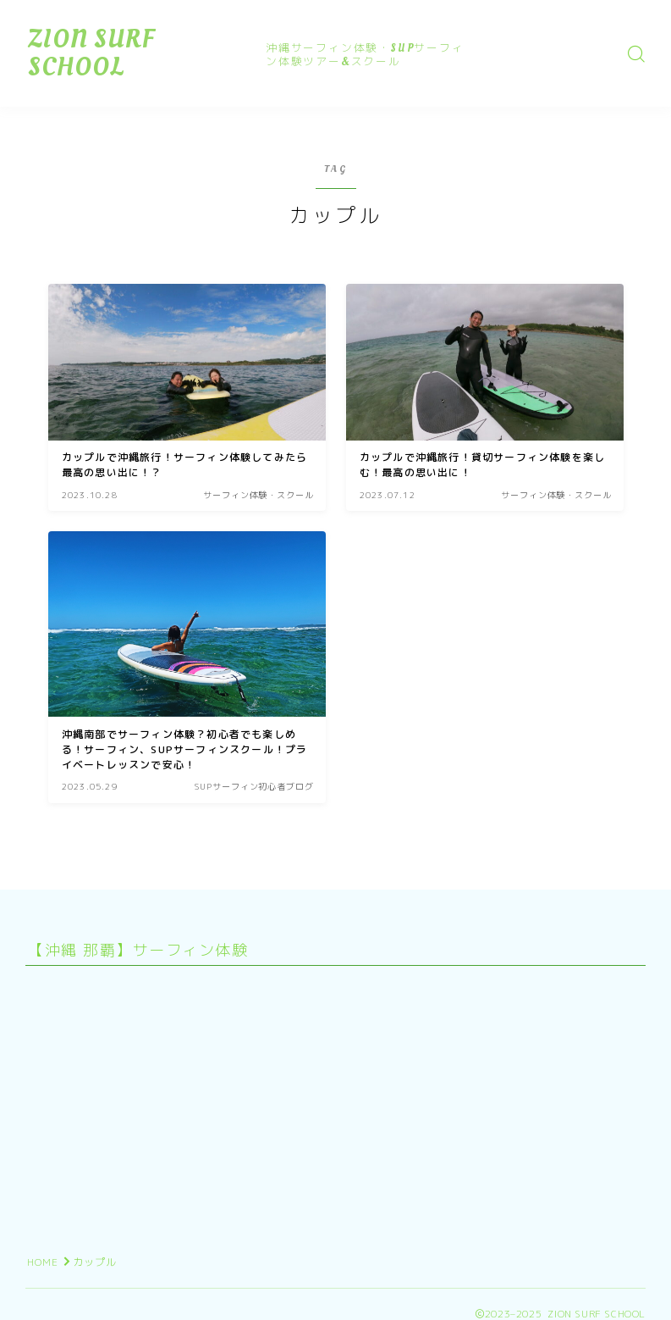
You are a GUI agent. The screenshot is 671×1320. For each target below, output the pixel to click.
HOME (43, 1262)
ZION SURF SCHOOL (144, 53)
